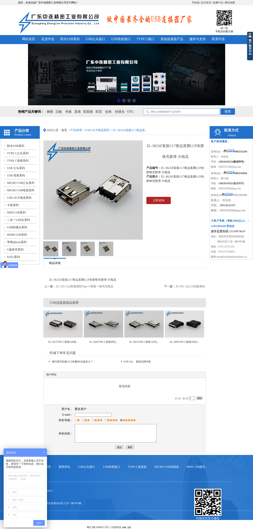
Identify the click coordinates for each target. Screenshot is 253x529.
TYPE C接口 (146, 39)
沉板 (58, 111)
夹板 (68, 111)
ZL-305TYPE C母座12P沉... (144, 342)
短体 (108, 111)
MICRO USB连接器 (166, 466)
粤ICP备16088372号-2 (98, 527)
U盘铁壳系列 (13, 249)
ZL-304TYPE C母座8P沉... (103, 342)
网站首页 (28, 39)
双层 (98, 111)
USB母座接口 (121, 39)
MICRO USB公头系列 (19, 182)
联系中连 (218, 39)
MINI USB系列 (15, 212)
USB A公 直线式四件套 (136, 361)
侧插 (50, 111)
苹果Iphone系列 (15, 242)
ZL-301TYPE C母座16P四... (63, 342)
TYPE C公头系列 (16, 153)
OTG (130, 111)
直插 (77, 111)
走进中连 (47, 39)
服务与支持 (197, 39)
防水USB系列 (70, 39)
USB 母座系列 (14, 175)
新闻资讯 (64, 466)
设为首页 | (207, 2)
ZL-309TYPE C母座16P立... (185, 342)
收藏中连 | (219, 2)
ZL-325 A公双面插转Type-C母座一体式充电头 (84, 286)
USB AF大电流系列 (17, 197)
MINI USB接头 (196, 466)
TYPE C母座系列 (16, 160)
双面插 (88, 111)
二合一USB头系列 (17, 219)
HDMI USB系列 (15, 234)
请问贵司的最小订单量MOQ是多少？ (71, 361)
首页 (64, 130)
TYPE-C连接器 (137, 466)
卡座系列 (11, 205)
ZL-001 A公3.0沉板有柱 (190, 286)
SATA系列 (12, 256)
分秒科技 (116, 527)
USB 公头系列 (14, 168)
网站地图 (230, 2)
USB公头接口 (95, 39)
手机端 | (196, 2)
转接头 (120, 111)
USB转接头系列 (15, 227)
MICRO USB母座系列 (19, 190)
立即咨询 (158, 200)
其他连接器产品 (171, 39)
